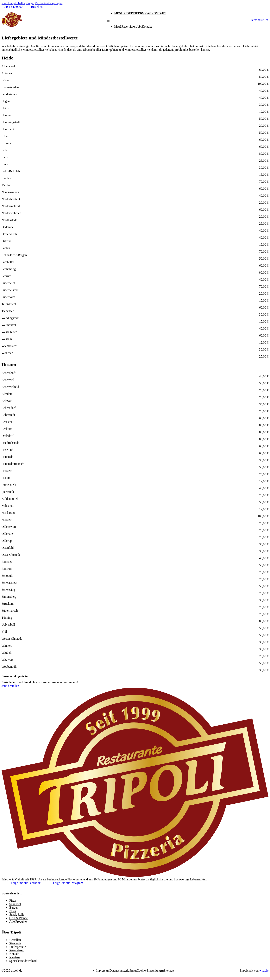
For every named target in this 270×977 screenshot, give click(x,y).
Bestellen (15, 939)
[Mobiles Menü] (108, 21)
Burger (13, 907)
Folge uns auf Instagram (68, 883)
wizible (263, 970)
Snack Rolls (16, 914)
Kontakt (158, 13)
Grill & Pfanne (18, 918)
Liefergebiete (17, 946)
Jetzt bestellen (259, 20)
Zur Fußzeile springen (48, 3)
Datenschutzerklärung (123, 970)
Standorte (15, 943)
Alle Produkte (18, 921)
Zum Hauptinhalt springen (18, 3)
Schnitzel (15, 904)
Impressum (103, 970)
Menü (118, 13)
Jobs (147, 13)
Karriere (14, 957)
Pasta (12, 911)
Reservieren (133, 13)
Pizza (12, 900)
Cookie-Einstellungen (150, 970)
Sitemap (169, 970)
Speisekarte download (23, 960)
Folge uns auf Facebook (26, 883)
